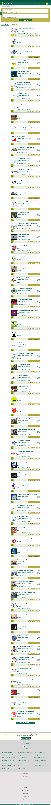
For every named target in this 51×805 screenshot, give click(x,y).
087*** (24, 120)
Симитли (20, 498)
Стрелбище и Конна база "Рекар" (26, 657)
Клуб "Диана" (22, 136)
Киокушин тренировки (22, 766)
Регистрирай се (40, 1)
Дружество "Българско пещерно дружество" (29, 223)
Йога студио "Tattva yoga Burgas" (26, 581)
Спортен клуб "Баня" (24, 483)
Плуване (26, 702)
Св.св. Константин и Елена (23, 129)
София (29, 31)
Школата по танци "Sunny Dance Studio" (28, 690)
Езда (26, 214)
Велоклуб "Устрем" (23, 375)
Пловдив (20, 75)
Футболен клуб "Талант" (25, 635)
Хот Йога (19, 765)
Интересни (25, 782)
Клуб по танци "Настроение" (25, 299)
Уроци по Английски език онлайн (40, 760)
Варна (19, 151)
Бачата (29, 691)
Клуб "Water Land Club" (24, 234)
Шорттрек (27, 442)
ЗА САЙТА (25, 799)
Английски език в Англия (38, 752)
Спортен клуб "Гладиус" (24, 700)
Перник (19, 335)
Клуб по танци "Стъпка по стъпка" (27, 332)
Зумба (26, 518)
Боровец (19, 96)
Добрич (19, 660)
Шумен (19, 530)
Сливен (19, 118)
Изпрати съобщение (34, 35)
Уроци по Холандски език (22, 757)
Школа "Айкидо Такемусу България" (27, 407)
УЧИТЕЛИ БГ (27, 748)
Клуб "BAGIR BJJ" (22, 39)
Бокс (26, 670)
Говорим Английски (6, 755)
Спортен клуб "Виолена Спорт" (26, 353)
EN (27, 746)
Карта (14, 24)
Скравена (20, 216)
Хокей (26, 279)
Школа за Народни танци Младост (9, 757)
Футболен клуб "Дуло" (24, 418)
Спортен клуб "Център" (24, 190)
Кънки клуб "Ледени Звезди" (26, 440)
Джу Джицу (27, 41)
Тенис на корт (28, 681)
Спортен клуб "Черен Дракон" (26, 288)
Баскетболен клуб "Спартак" (25, 462)
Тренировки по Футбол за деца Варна (25, 754)
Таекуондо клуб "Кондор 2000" (26, 646)
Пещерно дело (28, 225)
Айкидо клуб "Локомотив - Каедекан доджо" (29, 180)
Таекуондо (27, 648)
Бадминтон (27, 160)
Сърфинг (27, 344)
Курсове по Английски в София (23, 762)
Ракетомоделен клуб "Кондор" (26, 570)
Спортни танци (28, 301)
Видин (19, 422)
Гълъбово (20, 205)
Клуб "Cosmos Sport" (23, 342)
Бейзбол (26, 51)
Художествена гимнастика (30, 529)
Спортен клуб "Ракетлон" (25, 158)
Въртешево (20, 454)
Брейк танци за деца (37, 754)
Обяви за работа (25, 790)
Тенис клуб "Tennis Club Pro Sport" (27, 679)
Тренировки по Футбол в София (9, 765)
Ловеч (19, 509)
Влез (47, 1)
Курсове (25, 776)
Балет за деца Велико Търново (8, 760)
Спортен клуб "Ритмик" (24, 527)
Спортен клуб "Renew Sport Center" (27, 125)
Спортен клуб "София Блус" (24, 49)
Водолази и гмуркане (29, 73)
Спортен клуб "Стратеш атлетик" (27, 505)
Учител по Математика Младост (24, 763)
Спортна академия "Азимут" (25, 321)
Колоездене (27, 366)
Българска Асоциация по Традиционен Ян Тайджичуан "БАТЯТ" (33, 310)
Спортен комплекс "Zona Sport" (26, 451)
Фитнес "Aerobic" (23, 548)
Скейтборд (27, 149)
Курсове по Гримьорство (38, 758)
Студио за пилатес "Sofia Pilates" (26, 397)
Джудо (26, 388)
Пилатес (26, 399)
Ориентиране (28, 138)
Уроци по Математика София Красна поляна (25, 753)
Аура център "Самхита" (23, 104)
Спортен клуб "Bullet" (24, 256)
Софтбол (30, 51)
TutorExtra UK (25, 796)
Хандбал (26, 485)
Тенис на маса (28, 84)
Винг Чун (27, 713)
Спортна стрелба (28, 258)
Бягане (26, 323)
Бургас (19, 552)
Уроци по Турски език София (8, 763)
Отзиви (25, 785)
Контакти (25, 802)
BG (24, 746)
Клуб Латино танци (21, 755)
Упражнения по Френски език (39, 765)
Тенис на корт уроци (22, 768)
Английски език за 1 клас (7, 752)
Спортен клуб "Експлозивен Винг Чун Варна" (29, 711)
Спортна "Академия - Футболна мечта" (27, 28)
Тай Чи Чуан (27, 290)
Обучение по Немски (7, 762)
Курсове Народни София (7, 758)
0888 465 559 (21, 33)
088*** (24, 55)
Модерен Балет (6, 768)
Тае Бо (31, 648)
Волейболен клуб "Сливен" (24, 115)
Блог (25, 779)
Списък (5, 24)
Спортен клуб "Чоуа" (23, 60)
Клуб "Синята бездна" (23, 71)
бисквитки (29, 804)
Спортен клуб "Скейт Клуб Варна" (27, 147)
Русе (19, 302)
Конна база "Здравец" (24, 212)
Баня (19, 487)
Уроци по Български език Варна (39, 762)
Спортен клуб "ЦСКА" (24, 277)
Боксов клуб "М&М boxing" (25, 668)
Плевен (19, 465)
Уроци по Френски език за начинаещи (38, 767)
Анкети (25, 787)
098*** (24, 109)
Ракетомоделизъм (29, 572)
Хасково (19, 357)
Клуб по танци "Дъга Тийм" (25, 614)
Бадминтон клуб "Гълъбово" (25, 201)
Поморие (20, 433)
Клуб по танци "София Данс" (25, 624)
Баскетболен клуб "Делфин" (25, 603)
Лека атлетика (31, 323)
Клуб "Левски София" (24, 386)
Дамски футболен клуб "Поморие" (27, 429)
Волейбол (27, 116)
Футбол (26, 30)
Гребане (26, 236)
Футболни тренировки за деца (23, 760)
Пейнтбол (29, 659)
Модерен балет (28, 561)
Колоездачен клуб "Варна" (25, 364)
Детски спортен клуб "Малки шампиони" (28, 494)
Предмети (25, 773)
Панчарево (20, 237)
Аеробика (27, 355)
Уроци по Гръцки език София (39, 755)
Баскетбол (27, 464)
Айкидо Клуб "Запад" (24, 266)
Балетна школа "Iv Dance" (25, 559)
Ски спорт (27, 95)
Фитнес (26, 127)
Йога (26, 106)
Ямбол (19, 140)
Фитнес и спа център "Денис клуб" (27, 592)
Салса (26, 691)
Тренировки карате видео (23, 758)
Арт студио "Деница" (24, 516)
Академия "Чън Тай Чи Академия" (27, 538)
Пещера (19, 574)
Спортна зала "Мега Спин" (24, 82)
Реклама (25, 793)
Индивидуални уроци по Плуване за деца (39, 758)
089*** (24, 44)
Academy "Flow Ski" (22, 93)
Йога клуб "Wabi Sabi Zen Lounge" (27, 473)
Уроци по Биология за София (8, 754)
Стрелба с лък (28, 192)
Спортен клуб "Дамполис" (25, 245)
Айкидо (26, 62)
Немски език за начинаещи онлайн (40, 763)
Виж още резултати (25, 722)
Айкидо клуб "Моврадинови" (26, 169)
